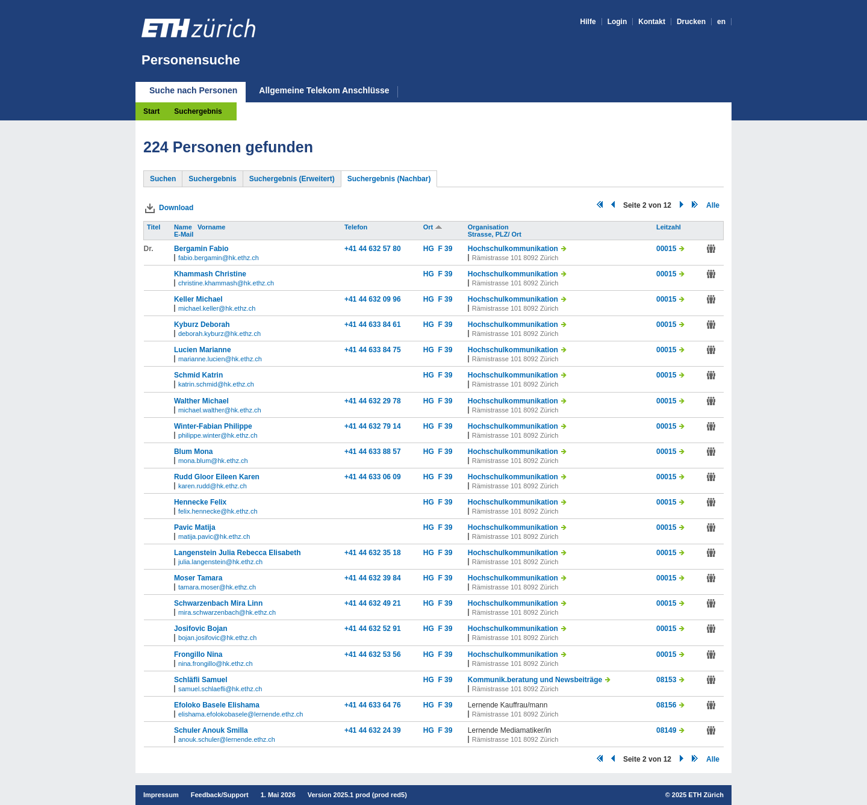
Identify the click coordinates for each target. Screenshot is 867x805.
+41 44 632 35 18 (372, 553)
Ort (433, 227)
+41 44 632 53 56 (372, 654)
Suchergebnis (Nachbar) (389, 179)
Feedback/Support (220, 794)
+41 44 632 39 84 (372, 578)
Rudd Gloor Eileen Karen (216, 477)
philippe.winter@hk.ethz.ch (218, 435)
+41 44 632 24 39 (372, 730)
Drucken (691, 21)
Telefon (356, 227)
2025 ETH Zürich (698, 794)
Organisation (489, 227)
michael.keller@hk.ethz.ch (217, 308)
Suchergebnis (198, 111)
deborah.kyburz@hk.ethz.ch (219, 333)
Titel (154, 227)
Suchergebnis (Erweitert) (292, 179)
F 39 (445, 248)
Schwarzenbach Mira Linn (218, 603)
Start (151, 111)
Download (176, 208)
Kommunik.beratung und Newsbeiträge (535, 680)
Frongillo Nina (198, 654)
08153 (666, 680)
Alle (712, 205)
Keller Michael (198, 299)
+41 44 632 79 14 (372, 426)
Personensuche (190, 59)
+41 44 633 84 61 (372, 324)
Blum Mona (193, 451)
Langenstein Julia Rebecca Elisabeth (237, 553)
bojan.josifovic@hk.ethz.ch (217, 637)
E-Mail (184, 234)
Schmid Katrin (198, 375)
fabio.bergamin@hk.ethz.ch (218, 257)
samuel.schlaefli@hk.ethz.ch (220, 688)
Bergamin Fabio (201, 248)
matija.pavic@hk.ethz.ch (214, 536)
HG (430, 248)
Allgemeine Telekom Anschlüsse (324, 90)
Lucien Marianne (202, 350)
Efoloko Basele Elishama (216, 705)
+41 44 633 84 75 (372, 350)
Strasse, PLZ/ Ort (495, 234)
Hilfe (588, 21)
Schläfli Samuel (201, 680)
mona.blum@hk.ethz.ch (213, 460)
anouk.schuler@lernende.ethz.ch (226, 739)
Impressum (161, 794)
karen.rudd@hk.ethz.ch (212, 486)
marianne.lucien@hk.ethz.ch (220, 358)
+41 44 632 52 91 (372, 628)
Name (184, 227)
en (721, 21)
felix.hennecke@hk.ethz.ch (218, 511)
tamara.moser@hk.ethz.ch (217, 587)
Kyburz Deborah (202, 324)
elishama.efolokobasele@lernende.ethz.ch (240, 714)
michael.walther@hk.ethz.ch (219, 410)
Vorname (212, 227)
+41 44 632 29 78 (372, 401)
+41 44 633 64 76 (372, 705)
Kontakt (651, 21)
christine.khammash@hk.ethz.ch (226, 283)
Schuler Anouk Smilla (211, 730)
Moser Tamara (198, 578)
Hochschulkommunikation (513, 248)
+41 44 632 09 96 (372, 299)
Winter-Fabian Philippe (213, 426)
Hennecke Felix (200, 502)
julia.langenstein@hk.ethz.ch (220, 561)
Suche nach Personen (193, 90)
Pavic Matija (195, 527)
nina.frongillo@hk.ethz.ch (215, 663)
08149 (666, 730)
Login (617, 21)
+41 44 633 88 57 (372, 451)
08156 (666, 705)
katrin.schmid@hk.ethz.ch (216, 384)
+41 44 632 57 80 (372, 248)
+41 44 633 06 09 (372, 477)
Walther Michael (201, 401)
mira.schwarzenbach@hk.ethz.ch (227, 612)
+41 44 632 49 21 (372, 603)
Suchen (163, 179)
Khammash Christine (210, 274)
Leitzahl (669, 227)
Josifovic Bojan (201, 628)
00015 (666, 248)
